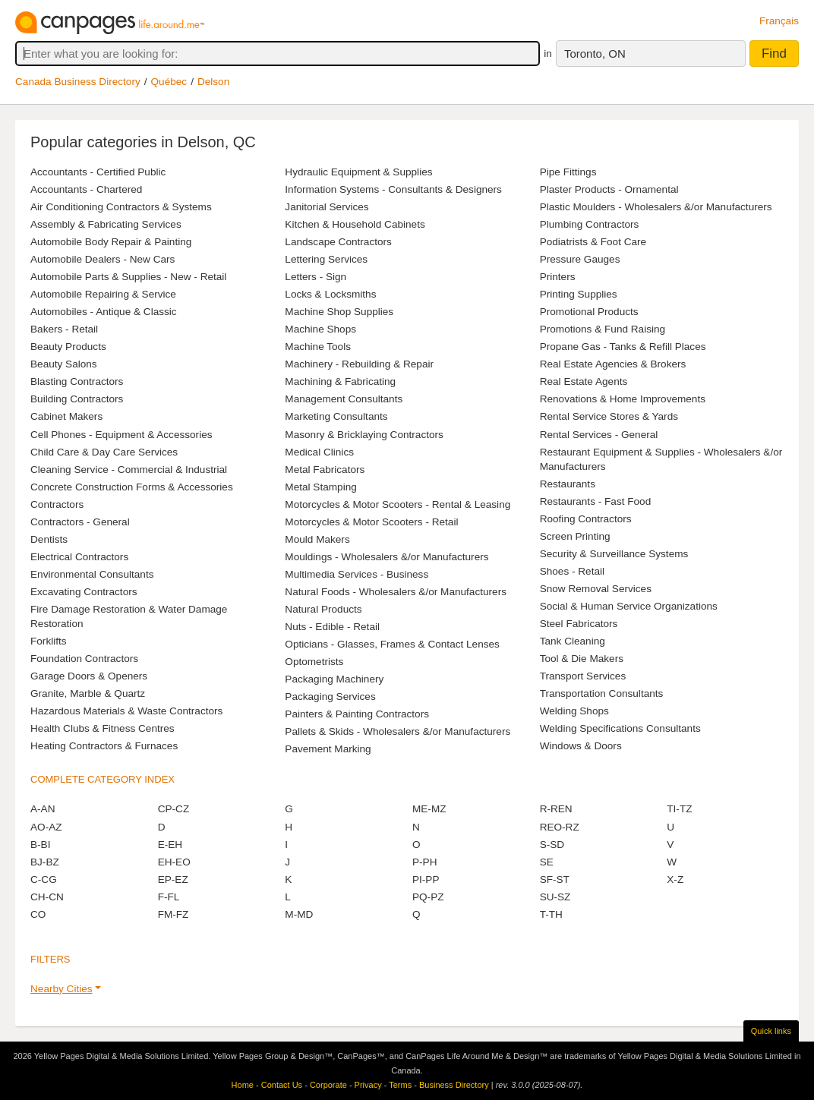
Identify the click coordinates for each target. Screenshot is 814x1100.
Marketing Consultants (336, 416)
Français (779, 21)
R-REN (556, 809)
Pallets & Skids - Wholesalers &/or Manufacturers (397, 731)
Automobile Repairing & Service (103, 294)
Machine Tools (318, 346)
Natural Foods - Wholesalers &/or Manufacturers (395, 591)
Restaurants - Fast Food (596, 501)
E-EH (170, 844)
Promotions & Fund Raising (602, 329)
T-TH (551, 914)
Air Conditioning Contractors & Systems (121, 207)
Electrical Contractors (79, 557)
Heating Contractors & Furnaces (104, 746)
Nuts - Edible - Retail (332, 626)
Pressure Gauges (580, 259)
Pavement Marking (328, 749)
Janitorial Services (326, 207)
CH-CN (47, 897)
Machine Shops (320, 329)
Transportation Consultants (602, 693)
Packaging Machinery (334, 679)
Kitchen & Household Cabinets (354, 224)
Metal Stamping (320, 487)
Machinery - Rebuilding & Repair (359, 364)
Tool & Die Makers (581, 658)
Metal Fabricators (324, 469)
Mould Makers (317, 539)
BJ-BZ (44, 862)
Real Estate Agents (584, 381)
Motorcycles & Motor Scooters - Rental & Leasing (397, 504)
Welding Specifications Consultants (620, 728)
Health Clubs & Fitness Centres (102, 728)
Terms (400, 1084)
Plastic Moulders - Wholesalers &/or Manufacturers (656, 207)
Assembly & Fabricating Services (105, 224)
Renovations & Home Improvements (622, 399)
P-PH (424, 862)
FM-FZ (173, 914)
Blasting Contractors (76, 381)
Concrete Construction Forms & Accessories (131, 487)
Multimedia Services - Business (356, 574)
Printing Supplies (578, 294)
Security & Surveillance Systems (614, 553)
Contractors (57, 504)
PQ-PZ (428, 897)
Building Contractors (76, 399)
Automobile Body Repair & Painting (110, 241)
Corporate (328, 1084)
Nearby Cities (61, 988)
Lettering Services (326, 259)
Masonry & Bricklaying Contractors (364, 434)
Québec (169, 81)
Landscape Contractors (338, 241)
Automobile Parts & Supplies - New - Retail (128, 276)
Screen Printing (575, 536)
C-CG (43, 879)
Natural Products (323, 609)
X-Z (675, 879)
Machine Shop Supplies (339, 311)
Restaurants (567, 484)
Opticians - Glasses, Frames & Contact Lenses (392, 644)
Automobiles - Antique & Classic (103, 311)
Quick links (771, 1030)
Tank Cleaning (572, 641)
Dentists (49, 539)
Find (774, 53)
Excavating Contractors (83, 591)
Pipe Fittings (568, 172)
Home (243, 1084)
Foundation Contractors (84, 658)
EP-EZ (173, 879)
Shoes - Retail (572, 571)
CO (38, 914)
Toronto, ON (595, 53)
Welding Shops (574, 711)
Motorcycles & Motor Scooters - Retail (371, 522)
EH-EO (174, 862)
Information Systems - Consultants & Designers (393, 189)
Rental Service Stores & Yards (609, 416)
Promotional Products (589, 311)
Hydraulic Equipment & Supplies (358, 172)
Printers (558, 276)
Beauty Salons (63, 364)
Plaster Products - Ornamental (609, 189)
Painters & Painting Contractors (357, 714)
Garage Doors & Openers (88, 676)
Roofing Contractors (586, 519)
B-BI (40, 844)
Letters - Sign (315, 276)
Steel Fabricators (579, 623)
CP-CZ (174, 809)
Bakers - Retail (64, 329)
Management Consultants (343, 399)
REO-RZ (559, 827)
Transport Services (583, 676)
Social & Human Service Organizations (629, 606)
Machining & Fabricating (340, 381)
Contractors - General (80, 522)
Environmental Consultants (91, 574)
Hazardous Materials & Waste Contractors (126, 711)
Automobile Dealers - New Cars (102, 259)
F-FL (169, 897)
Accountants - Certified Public (98, 172)
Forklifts (48, 641)
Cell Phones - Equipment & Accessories (121, 434)
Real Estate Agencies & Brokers (613, 364)
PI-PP (426, 879)
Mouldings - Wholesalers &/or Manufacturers (386, 557)
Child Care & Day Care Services (104, 452)
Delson (213, 81)
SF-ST (554, 879)
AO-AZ (46, 827)
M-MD (299, 914)
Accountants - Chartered (86, 189)
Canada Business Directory (77, 81)
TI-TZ (679, 809)
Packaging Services (330, 696)
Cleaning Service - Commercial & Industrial (128, 469)
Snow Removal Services (596, 588)
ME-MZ (429, 809)
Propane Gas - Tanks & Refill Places (623, 346)
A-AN (42, 809)
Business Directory (454, 1084)
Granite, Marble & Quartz (87, 693)
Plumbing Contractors (589, 224)
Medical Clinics (319, 452)
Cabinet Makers (66, 416)
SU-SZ (555, 897)
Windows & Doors (581, 746)
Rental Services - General (599, 434)
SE (547, 862)
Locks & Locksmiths (330, 294)
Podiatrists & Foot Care (593, 241)
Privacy (368, 1084)
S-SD (552, 844)
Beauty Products (68, 346)
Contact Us (281, 1084)
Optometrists (314, 661)
